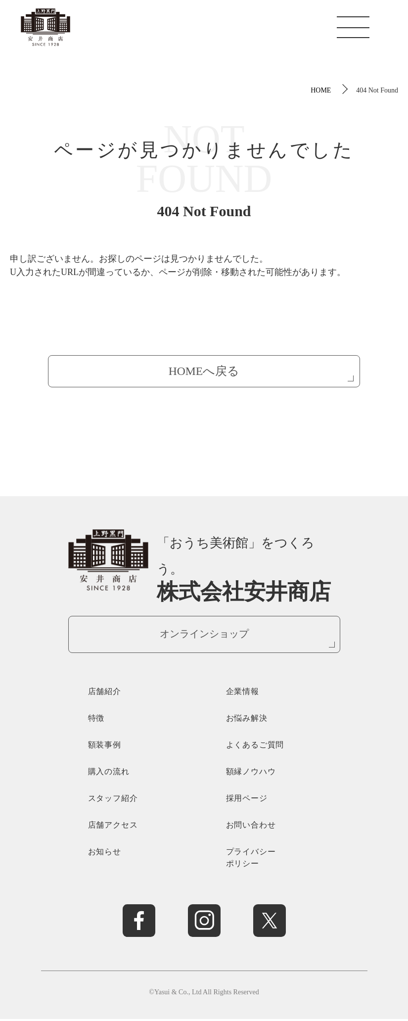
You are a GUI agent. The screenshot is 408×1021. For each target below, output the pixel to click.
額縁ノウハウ (251, 773)
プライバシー (273, 860)
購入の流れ (109, 773)
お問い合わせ (251, 826)
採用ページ (247, 799)
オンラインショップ (204, 635)
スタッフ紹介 (113, 799)
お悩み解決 (247, 719)
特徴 (96, 719)
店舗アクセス (113, 826)
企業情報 (242, 693)
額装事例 (104, 746)
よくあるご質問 (255, 746)
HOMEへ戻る (204, 371)
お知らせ (104, 853)
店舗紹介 (104, 693)
